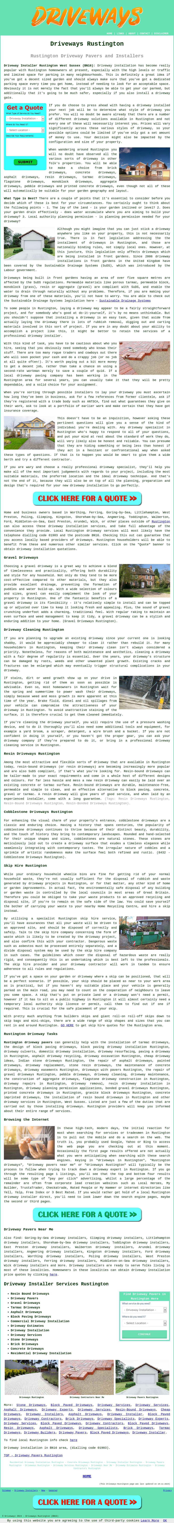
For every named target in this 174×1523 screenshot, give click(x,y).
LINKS (120, 33)
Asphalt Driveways (20, 1409)
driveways (81, 1074)
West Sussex (75, 1102)
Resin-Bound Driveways (136, 1409)
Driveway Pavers (72, 1432)
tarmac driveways (98, 177)
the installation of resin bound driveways (83, 1097)
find (17, 1238)
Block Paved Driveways (71, 1405)
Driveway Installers (44, 1414)
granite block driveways (108, 1092)
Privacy (167, 1490)
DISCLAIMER (161, 33)
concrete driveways (95, 172)
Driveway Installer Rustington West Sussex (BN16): (49, 65)
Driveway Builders (39, 1432)
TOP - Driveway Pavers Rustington (33, 1455)
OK (165, 1520)
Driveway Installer (124, 1414)
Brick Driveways (79, 1419)
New (43, 1490)
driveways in (101, 242)
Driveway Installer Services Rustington (56, 1284)
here (53, 1274)
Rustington (161, 521)
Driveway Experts (57, 1409)
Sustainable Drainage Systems (125, 300)
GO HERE (67, 1025)
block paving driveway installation (114, 1047)
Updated (53, 1490)
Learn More (150, 1520)
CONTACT (145, 33)
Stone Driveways (31, 1405)
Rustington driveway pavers (28, 1042)
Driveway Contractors (43, 1419)
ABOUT (132, 33)
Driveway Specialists (116, 1419)
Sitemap (6, 1490)
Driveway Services (114, 1405)
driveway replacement (45, 1065)
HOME (109, 33)
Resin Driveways (19, 1428)
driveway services (19, 1102)
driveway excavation (102, 1056)
